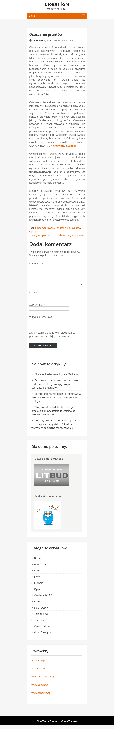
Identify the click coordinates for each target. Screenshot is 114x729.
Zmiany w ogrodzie (39, 235)
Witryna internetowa (40, 320)
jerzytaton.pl (38, 664)
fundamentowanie (45, 227)
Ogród (37, 592)
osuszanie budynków (68, 227)
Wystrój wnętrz (42, 636)
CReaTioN (57, 4)
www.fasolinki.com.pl (43, 680)
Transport (39, 623)
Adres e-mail (37, 308)
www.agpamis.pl (41, 696)
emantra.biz (38, 672)
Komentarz (36, 263)
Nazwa (34, 296)
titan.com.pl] (68, 145)
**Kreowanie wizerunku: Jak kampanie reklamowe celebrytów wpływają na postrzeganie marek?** (55, 387)
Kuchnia (38, 586)
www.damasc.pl (40, 688)
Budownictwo (65, 40)
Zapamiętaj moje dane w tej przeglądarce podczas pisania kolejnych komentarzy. (52, 338)
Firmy (37, 580)
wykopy (33, 231)
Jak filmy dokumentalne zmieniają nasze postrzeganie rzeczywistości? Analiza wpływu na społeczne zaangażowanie (55, 428)
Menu (31, 15)
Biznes (37, 562)
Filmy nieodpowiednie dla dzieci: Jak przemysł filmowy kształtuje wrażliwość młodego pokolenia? (53, 414)
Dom (37, 574)
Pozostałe (39, 605)
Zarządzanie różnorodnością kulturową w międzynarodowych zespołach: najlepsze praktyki (56, 401)
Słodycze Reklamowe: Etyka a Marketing (57, 377)
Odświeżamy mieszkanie (71, 235)
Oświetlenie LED (43, 599)
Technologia (41, 617)
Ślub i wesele (41, 611)
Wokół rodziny (42, 629)
